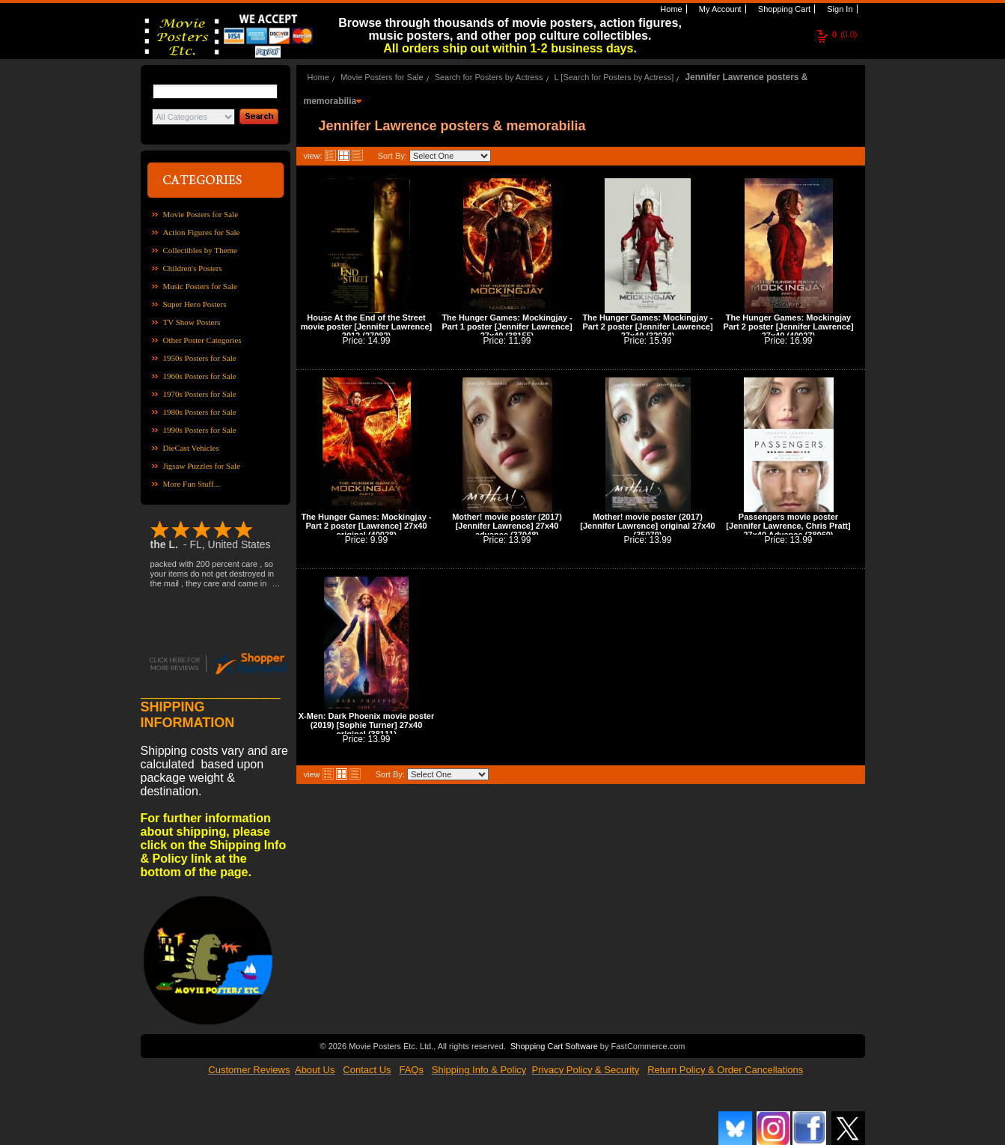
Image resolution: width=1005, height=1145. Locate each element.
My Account (719, 8)
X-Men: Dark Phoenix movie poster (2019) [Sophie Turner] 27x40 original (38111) (367, 724)
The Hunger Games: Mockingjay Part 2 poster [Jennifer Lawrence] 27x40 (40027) (788, 326)
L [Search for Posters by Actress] (614, 77)
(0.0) (845, 34)
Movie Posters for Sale (201, 214)
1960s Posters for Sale (199, 375)
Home (670, 8)
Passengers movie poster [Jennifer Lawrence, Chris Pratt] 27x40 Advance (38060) (788, 525)
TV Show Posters (192, 322)
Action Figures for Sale (201, 232)
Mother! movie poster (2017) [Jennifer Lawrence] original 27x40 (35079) (647, 525)
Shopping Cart (783, 8)
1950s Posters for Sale (199, 357)
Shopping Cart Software (554, 1044)
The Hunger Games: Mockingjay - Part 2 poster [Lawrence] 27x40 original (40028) (366, 525)
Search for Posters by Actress (489, 77)
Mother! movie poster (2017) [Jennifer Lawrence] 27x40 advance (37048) (507, 525)
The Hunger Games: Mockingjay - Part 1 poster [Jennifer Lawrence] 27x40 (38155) (507, 326)
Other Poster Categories (202, 339)
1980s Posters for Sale (199, 411)
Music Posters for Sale (200, 286)
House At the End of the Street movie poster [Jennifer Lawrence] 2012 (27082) (366, 326)
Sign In (838, 8)
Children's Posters (192, 268)
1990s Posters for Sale (199, 429)
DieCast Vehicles (191, 447)
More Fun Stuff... (192, 483)
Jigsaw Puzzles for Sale (202, 465)
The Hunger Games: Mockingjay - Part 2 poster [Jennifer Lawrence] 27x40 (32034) (647, 326)
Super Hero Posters (195, 304)
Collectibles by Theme (200, 250)
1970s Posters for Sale (199, 393)
